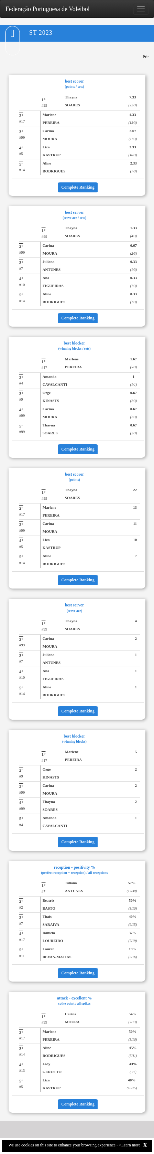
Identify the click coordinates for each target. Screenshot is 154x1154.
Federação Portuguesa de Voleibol (48, 9)
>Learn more (129, 1145)
